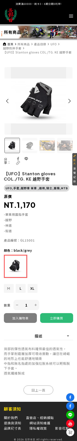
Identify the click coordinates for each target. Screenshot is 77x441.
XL (32, 288)
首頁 (10, 44)
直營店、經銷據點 (40, 417)
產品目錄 (40, 44)
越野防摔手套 (12, 48)
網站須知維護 (39, 423)
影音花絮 (62, 428)
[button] (7, 100)
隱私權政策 (38, 428)
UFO (53, 44)
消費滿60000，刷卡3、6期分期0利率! (38, 3)
